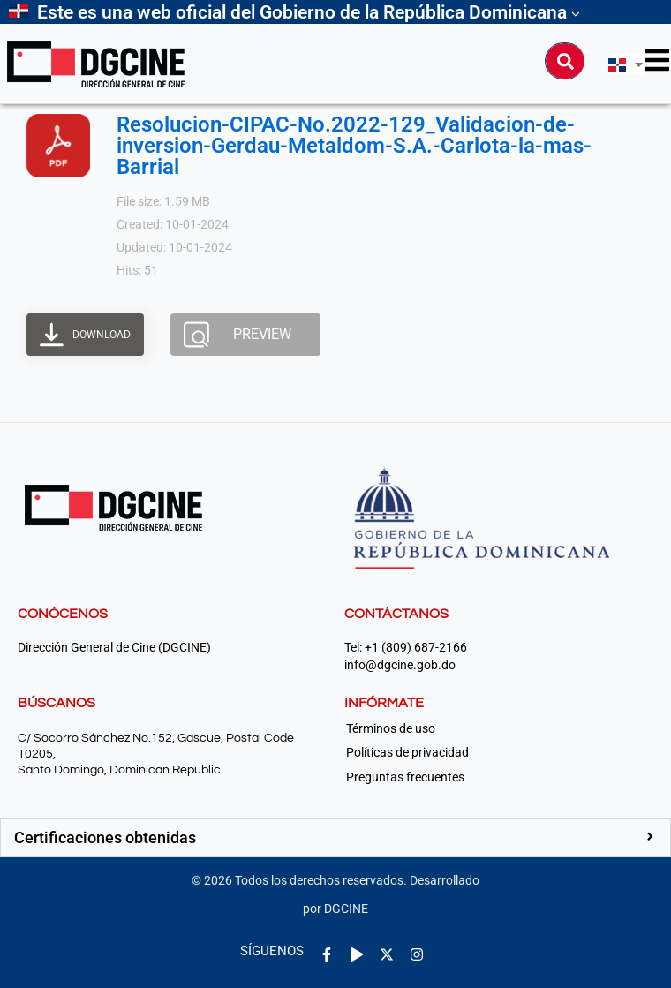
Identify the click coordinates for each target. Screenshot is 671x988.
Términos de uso (390, 728)
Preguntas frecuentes (405, 777)
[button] (335, 837)
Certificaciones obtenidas (105, 837)
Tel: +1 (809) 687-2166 (405, 647)
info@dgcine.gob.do (400, 665)
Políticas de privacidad (407, 752)
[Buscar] (565, 61)
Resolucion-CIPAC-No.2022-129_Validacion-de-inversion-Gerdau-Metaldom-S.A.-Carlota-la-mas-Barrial (354, 145)
